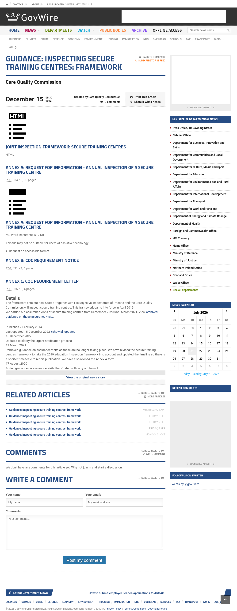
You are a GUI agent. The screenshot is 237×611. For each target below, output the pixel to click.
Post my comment (84, 560)
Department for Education (189, 174)
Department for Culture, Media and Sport (198, 167)
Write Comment (154, 454)
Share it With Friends (145, 102)
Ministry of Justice (185, 260)
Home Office (181, 245)
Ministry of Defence (185, 253)
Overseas (159, 39)
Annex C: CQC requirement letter (42, 281)
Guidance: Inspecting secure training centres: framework (45, 409)
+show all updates (63, 331)
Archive (139, 30)
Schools (176, 39)
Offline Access (167, 30)
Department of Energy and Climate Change (200, 216)
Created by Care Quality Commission (97, 97)
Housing (112, 39)
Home (14, 30)
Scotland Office (182, 275)
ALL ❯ (13, 47)
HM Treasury (181, 238)
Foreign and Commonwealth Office (195, 231)
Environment (93, 39)
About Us (37, 4)
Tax (188, 39)
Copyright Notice (157, 608)
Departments (58, 30)
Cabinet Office (182, 135)
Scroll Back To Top (151, 393)
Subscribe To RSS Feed (150, 60)
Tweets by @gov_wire (184, 484)
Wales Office (181, 282)
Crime (44, 39)
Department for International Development (199, 194)
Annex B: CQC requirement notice (42, 260)
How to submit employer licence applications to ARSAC (127, 593)
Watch (85, 31)
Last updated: (69, 4)
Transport (202, 39)
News (32, 31)
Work (218, 39)
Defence (58, 39)
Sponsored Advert (200, 108)
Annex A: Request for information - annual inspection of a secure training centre (80, 169)
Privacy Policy (114, 608)
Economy (74, 39)
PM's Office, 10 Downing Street (192, 128)
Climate (31, 39)
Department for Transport (189, 201)
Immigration (130, 39)
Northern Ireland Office (187, 268)
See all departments (185, 290)
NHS (146, 39)
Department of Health (186, 223)
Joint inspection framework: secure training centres (66, 146)
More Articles (154, 396)
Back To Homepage (152, 57)
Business (15, 39)
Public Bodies (112, 30)
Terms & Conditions (134, 608)
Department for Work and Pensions (195, 209)
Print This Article (143, 97)
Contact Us (20, 4)
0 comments (110, 102)
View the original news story (85, 377)
